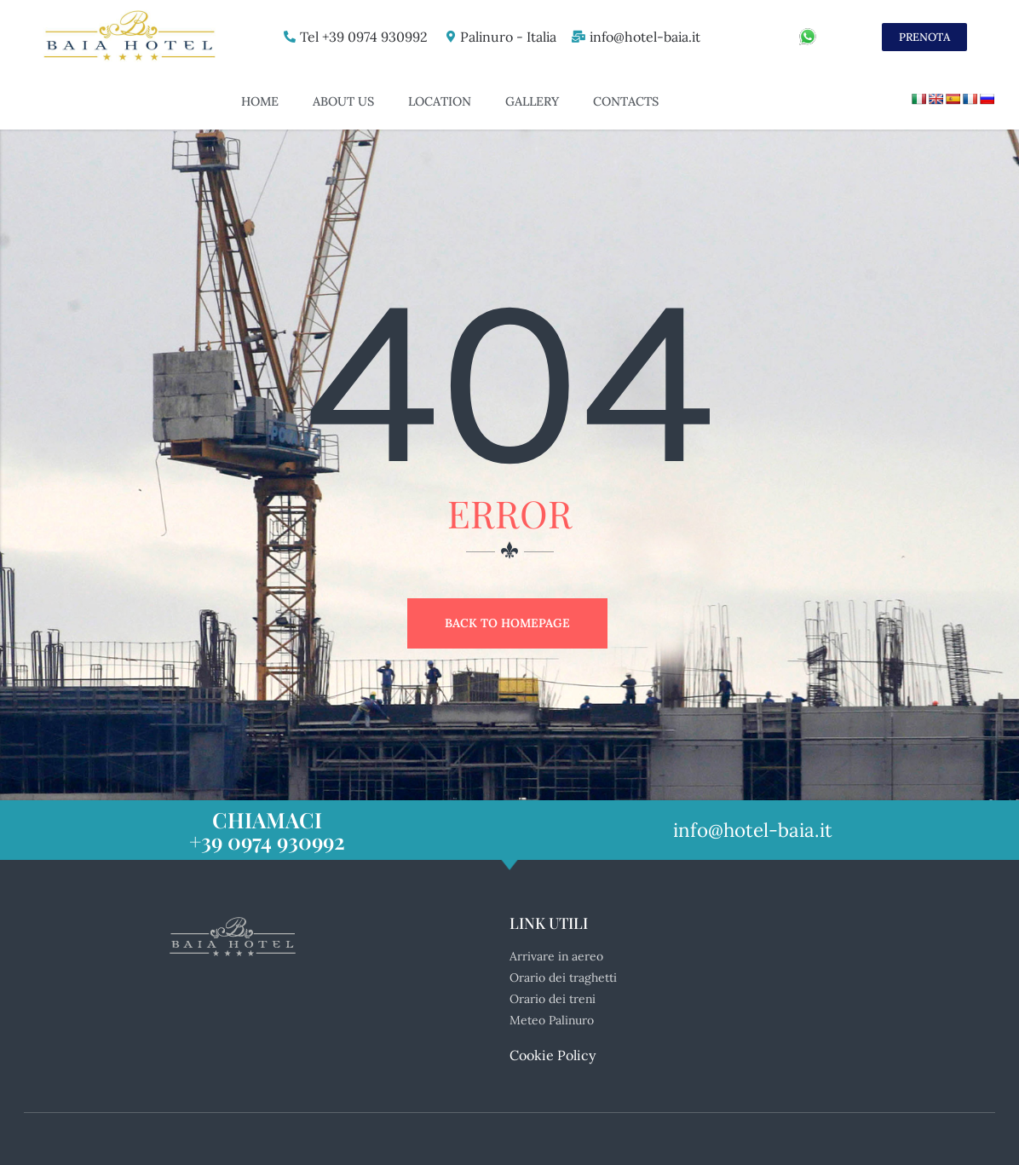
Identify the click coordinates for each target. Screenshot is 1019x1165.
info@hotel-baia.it (643, 36)
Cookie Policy (553, 1055)
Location (439, 101)
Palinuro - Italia (505, 36)
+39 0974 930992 (267, 841)
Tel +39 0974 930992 (359, 36)
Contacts (626, 101)
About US (343, 101)
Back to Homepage (507, 623)
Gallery (532, 101)
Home (260, 101)
